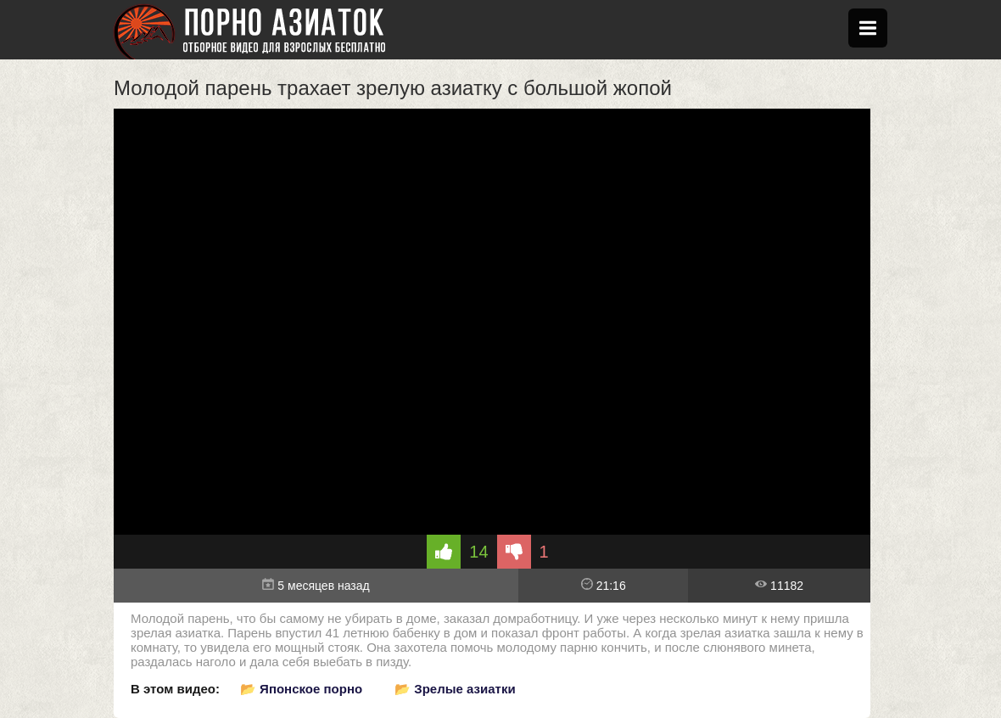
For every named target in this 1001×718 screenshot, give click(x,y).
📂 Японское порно (301, 689)
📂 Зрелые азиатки (455, 689)
